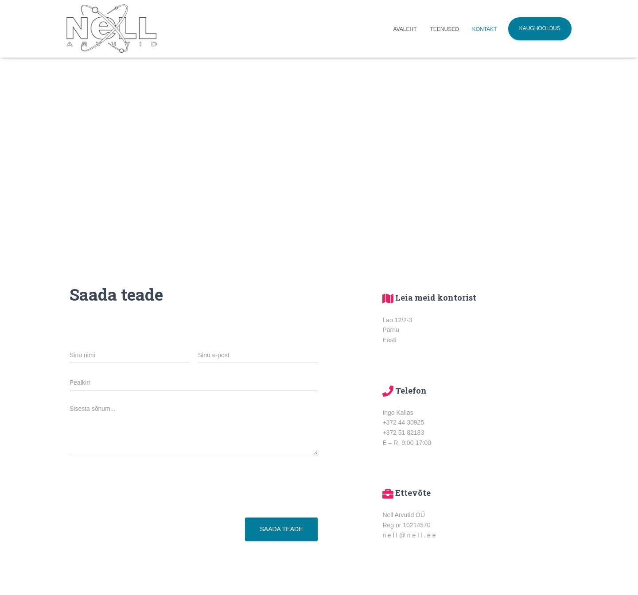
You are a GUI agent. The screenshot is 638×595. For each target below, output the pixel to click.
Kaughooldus (539, 28)
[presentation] (137, 503)
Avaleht (405, 29)
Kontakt (484, 29)
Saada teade (281, 529)
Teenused (444, 29)
